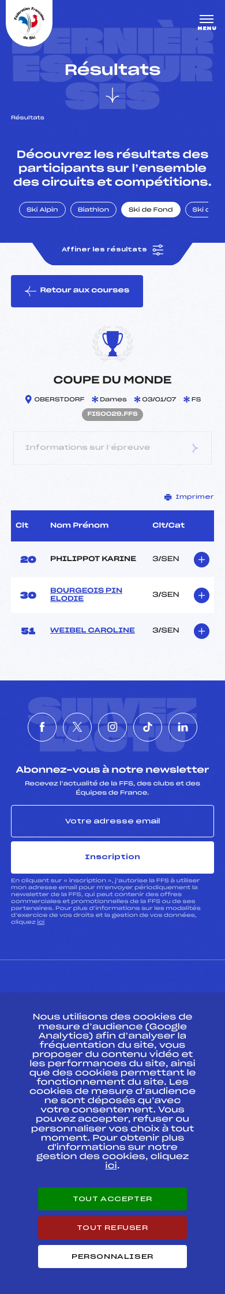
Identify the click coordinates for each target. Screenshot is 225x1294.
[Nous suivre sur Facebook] (42, 727)
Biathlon (93, 210)
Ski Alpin (42, 210)
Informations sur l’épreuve (112, 448)
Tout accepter (112, 1198)
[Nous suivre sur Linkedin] (182, 727)
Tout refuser (112, 1227)
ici (40, 922)
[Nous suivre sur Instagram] (112, 727)
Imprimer (189, 497)
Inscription (112, 856)
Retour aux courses (77, 291)
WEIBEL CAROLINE (92, 630)
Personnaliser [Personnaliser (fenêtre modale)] (112, 1256)
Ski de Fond (151, 210)
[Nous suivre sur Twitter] (77, 727)
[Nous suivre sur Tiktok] (147, 727)
